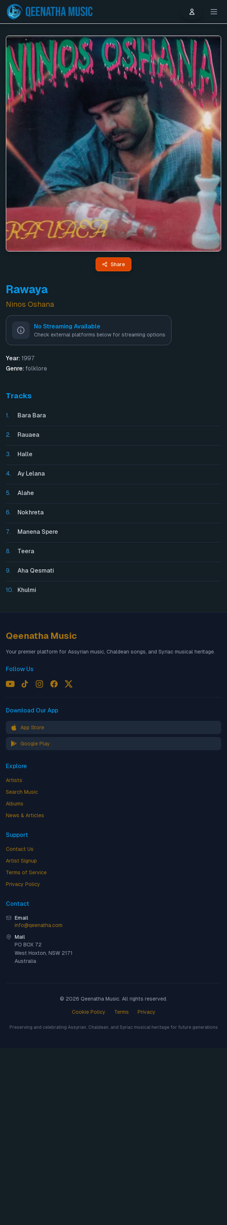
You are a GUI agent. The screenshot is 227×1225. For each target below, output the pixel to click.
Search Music (22, 792)
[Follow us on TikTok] (24, 683)
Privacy (146, 1012)
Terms (121, 1012)
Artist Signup (21, 861)
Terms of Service (26, 872)
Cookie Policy (88, 1012)
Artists (14, 780)
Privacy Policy (23, 884)
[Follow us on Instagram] (39, 683)
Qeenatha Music (41, 636)
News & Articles (25, 815)
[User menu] (192, 12)
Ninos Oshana (30, 304)
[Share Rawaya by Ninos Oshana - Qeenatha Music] (113, 264)
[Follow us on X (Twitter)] (68, 683)
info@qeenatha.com (38, 925)
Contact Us (20, 849)
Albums (14, 804)
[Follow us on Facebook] (54, 683)
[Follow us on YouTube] (10, 683)
